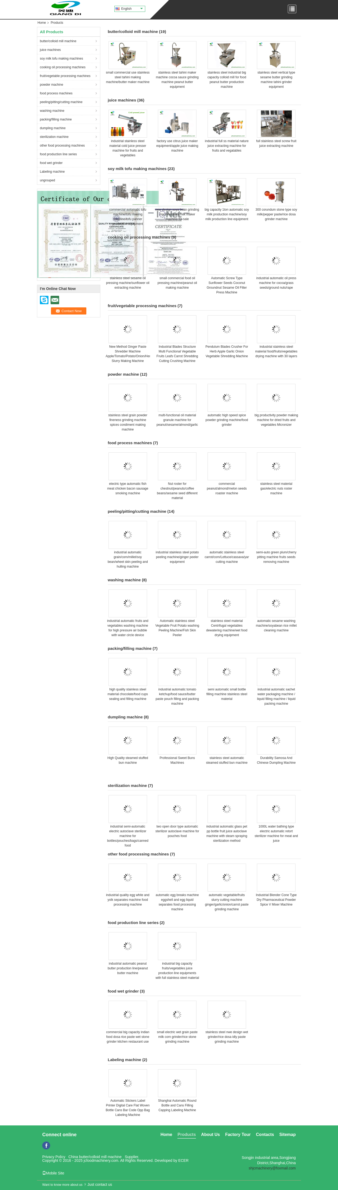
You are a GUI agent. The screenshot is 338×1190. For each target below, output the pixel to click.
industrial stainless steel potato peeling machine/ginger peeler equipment (177, 557)
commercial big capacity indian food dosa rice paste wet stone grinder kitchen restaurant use (127, 1036)
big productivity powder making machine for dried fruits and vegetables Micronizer (276, 420)
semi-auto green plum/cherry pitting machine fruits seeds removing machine (276, 557)
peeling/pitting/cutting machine (61, 102)
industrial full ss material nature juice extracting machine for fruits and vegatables (226, 145)
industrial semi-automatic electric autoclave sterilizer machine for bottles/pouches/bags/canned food (127, 836)
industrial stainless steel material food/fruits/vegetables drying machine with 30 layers (276, 351)
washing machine (52, 111)
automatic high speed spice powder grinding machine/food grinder (226, 420)
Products (186, 1134)
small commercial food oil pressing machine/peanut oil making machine (177, 282)
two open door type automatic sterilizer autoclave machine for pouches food (177, 831)
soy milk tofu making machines (61, 58)
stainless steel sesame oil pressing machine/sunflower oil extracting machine (127, 282)
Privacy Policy (53, 1157)
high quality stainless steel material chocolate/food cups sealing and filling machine (127, 694)
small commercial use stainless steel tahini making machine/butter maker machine (127, 77)
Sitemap (287, 1134)
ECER (183, 1160)
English (132, 9)
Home (41, 23)
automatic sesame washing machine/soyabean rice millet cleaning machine (276, 625)
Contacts (265, 1134)
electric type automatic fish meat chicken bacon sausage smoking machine (127, 488)
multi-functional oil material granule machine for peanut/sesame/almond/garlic (177, 420)
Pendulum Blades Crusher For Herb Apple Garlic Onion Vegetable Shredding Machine (226, 351)
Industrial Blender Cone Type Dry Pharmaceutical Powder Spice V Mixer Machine (276, 899)
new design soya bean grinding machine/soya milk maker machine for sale (177, 214)
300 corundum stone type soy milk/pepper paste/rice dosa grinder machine (276, 214)
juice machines (50, 50)
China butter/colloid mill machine (95, 1157)
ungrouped (47, 180)
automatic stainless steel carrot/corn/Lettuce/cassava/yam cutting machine (227, 557)
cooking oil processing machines (63, 67)
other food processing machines (62, 145)
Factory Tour (238, 1134)
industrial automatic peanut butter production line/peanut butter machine (128, 968)
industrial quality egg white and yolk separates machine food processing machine (127, 899)
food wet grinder (51, 163)
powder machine (51, 84)
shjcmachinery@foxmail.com (272, 1168)
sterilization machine (54, 137)
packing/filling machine (56, 119)
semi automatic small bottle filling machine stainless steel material (226, 694)
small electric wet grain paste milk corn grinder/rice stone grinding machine (177, 1036)
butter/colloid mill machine (58, 41)
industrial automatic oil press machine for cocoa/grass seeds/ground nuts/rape (276, 282)
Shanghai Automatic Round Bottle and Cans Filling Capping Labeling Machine (177, 1105)
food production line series (58, 154)
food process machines (56, 93)
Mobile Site (53, 1173)
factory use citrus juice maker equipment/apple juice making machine (177, 145)
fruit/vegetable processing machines (65, 76)
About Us (210, 1134)
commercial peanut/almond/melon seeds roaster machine (227, 488)
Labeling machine (52, 171)
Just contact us (99, 1184)
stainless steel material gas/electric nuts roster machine (276, 488)
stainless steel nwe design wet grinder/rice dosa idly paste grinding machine (226, 1036)
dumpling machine (52, 128)
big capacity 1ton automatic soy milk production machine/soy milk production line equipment (227, 214)
